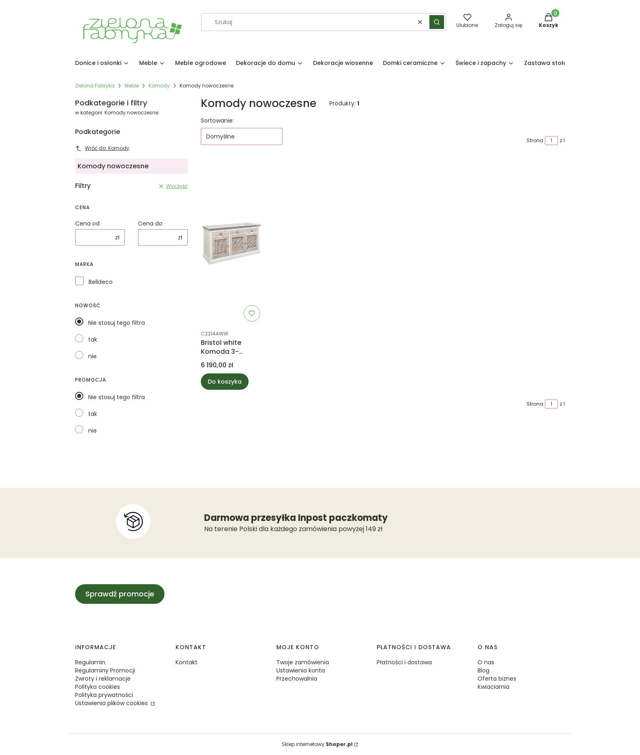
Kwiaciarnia (493, 687)
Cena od (87, 223)
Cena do (150, 223)
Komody (159, 85)
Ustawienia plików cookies (112, 703)
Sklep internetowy (317, 744)
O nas (486, 662)
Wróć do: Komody (102, 148)
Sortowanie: (217, 120)
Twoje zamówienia (302, 662)
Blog (483, 670)
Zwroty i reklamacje (103, 679)
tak (92, 339)
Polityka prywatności (104, 695)
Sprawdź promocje (119, 594)
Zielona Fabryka (95, 85)
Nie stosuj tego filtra (116, 323)
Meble (131, 85)
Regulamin (90, 662)
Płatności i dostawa (404, 662)
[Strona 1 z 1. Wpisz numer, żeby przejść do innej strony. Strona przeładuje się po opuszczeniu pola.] (551, 140)
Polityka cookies (97, 687)
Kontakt (187, 662)
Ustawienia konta (300, 670)
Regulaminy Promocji (105, 670)
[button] (436, 22)
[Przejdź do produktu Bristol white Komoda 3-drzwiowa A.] (232, 243)
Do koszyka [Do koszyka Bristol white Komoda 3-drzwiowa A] (225, 382)
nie (92, 356)
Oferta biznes (497, 679)
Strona (535, 140)
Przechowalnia (296, 679)
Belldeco (101, 282)
